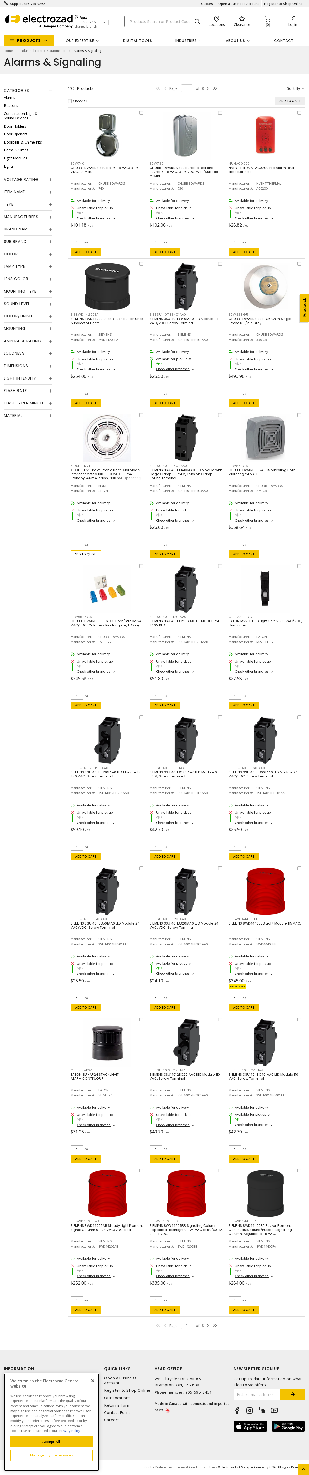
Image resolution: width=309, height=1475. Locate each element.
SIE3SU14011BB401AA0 (168, 314)
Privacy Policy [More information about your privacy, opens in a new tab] (69, 1430)
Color (11, 254)
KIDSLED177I (80, 466)
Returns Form (117, 1405)
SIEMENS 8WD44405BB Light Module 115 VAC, (265, 923)
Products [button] (29, 40)
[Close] (92, 1381)
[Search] (164, 21)
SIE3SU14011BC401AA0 (247, 1070)
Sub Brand (15, 241)
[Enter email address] (257, 1394)
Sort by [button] (293, 88)
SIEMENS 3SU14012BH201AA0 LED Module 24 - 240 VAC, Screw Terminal (107, 774)
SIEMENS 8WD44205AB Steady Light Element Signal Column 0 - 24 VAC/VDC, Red (107, 1227)
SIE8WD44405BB (243, 919)
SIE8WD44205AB (85, 1221)
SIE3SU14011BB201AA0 (168, 919)
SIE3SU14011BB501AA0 (89, 919)
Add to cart (86, 252)
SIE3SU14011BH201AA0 (168, 617)
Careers (111, 1419)
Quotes (207, 3)
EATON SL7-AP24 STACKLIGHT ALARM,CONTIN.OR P (95, 1076)
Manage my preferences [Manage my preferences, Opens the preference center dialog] (51, 1455)
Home (8, 50)
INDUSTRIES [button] (186, 40)
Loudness (14, 353)
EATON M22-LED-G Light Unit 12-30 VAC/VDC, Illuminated (265, 623)
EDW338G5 (238, 314)
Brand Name (17, 229)
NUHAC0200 (239, 163)
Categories (16, 90)
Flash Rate (15, 390)
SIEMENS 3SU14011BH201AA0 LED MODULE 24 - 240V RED (186, 623)
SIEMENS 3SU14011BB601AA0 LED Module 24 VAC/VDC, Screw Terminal (263, 774)
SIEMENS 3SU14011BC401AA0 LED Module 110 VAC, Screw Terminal (263, 1076)
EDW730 (157, 163)
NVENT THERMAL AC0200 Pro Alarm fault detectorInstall (261, 170)
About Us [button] (235, 40)
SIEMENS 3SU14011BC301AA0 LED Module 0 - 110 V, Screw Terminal (185, 774)
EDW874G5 (238, 466)
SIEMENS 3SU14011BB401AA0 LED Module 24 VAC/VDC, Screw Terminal (184, 321)
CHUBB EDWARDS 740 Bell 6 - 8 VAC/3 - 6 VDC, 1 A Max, (104, 170)
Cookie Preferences (158, 1467)
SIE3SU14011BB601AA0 (247, 768)
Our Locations (117, 1397)
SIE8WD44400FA (243, 1221)
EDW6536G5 (81, 617)
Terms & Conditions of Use (195, 1467)
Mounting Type (20, 291)
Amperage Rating (22, 341)
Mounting (15, 328)
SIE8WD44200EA (85, 314)
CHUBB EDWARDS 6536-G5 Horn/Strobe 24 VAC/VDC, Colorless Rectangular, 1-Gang (106, 623)
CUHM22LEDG (240, 617)
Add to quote (85, 554)
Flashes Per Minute (24, 403)
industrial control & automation (43, 50)
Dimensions (16, 365)
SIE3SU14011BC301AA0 (168, 768)
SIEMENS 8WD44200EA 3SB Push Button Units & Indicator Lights (107, 321)
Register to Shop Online (283, 3)
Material (13, 415)
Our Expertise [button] (80, 40)
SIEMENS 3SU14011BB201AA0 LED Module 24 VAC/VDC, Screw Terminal (184, 925)
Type (8, 204)
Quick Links (117, 1368)
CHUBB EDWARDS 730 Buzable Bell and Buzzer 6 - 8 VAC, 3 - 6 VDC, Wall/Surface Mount (184, 172)
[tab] (28, 90)
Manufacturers (21, 216)
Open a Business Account (238, 3)
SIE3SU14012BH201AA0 (89, 768)
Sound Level (17, 303)
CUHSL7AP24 (82, 1070)
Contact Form (117, 1412)
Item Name (14, 191)
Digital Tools (137, 40)
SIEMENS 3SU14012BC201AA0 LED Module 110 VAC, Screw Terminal (185, 1076)
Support (16, 3)
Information (19, 1368)
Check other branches (94, 218)
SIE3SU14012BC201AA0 (169, 1070)
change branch (86, 26)
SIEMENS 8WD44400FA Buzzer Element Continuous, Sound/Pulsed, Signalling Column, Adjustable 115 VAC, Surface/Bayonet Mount (260, 1231)
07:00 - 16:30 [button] (90, 22)
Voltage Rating (21, 179)
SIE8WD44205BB (164, 1221)
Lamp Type (14, 266)
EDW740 (77, 163)
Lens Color (16, 278)
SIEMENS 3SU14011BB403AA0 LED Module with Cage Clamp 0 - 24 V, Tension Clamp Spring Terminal (186, 474)
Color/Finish (18, 316)
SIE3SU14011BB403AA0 (168, 466)
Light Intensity (20, 378)
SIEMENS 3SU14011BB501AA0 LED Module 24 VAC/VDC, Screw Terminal (105, 925)
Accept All (51, 1441)
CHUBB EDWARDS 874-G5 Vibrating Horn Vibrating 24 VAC (262, 472)
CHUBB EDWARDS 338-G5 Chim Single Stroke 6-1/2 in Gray (260, 321)
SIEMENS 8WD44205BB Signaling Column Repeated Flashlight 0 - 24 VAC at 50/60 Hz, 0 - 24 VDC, (186, 1229)
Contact (284, 40)
